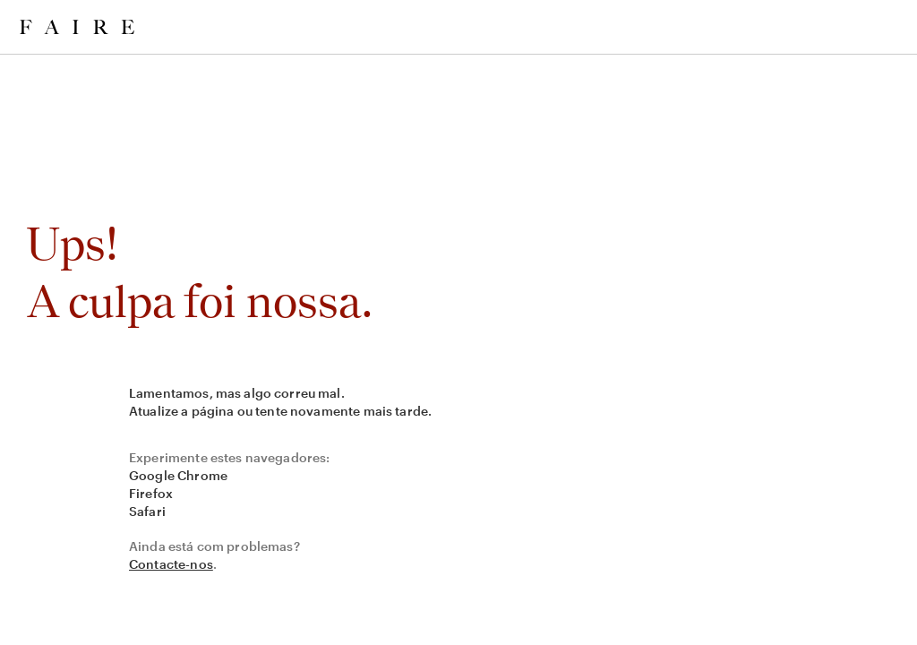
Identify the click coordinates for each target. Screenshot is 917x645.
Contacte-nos (171, 564)
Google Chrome (178, 475)
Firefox (151, 493)
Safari (147, 511)
